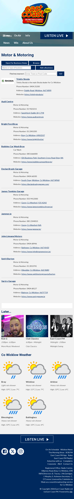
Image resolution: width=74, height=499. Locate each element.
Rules (70, 455)
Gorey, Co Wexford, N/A (31, 225)
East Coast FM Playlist (63, 458)
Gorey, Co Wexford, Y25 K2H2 (34, 203)
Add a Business (46, 68)
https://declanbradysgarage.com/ (35, 184)
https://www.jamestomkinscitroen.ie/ (37, 207)
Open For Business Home (16, 63)
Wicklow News (66, 449)
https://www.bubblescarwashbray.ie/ (36, 162)
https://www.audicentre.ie (32, 117)
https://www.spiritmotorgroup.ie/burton (38, 274)
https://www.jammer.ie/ (31, 229)
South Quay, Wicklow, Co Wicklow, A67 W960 (40, 180)
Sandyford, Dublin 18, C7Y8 (32, 113)
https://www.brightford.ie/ (32, 139)
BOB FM (69, 452)
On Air (17, 35)
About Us (28, 42)
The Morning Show (56, 452)
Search (33, 68)
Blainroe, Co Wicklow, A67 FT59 (34, 292)
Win (16, 42)
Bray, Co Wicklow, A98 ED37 (33, 135)
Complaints (68, 461)
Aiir (71, 491)
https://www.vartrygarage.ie (33, 296)
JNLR (59, 464)
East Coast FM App (59, 455)
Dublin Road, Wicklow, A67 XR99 (37, 90)
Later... (6, 312)
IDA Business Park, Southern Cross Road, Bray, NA (42, 158)
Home (6, 35)
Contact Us (68, 464)
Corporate (51, 464)
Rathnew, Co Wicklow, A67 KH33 (35, 247)
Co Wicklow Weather (16, 355)
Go (60, 74)
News (6, 42)
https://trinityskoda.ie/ (33, 94)
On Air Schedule (52, 449)
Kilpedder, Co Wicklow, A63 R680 (35, 270)
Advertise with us (54, 461)
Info (27, 35)
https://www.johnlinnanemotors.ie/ (36, 251)
